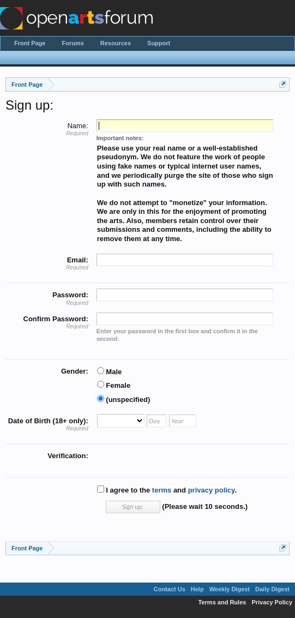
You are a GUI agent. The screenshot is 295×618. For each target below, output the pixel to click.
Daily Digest (272, 589)
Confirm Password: (55, 319)
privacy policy (211, 490)
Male (109, 372)
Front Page (29, 43)
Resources (115, 43)
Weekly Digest (229, 589)
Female (113, 385)
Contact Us (169, 589)
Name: (77, 126)
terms (161, 490)
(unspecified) (123, 399)
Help (197, 589)
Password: (70, 295)
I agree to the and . (167, 490)
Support (158, 43)
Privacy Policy (271, 602)
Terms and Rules (222, 602)
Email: (77, 260)
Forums (72, 43)
